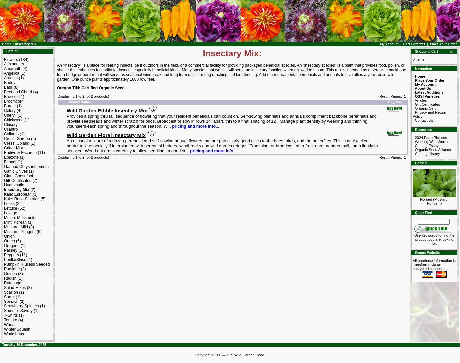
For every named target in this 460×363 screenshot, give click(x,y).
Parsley (10, 250)
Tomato (10, 320)
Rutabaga (12, 283)
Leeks (9, 203)
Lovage (10, 213)
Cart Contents (414, 44)
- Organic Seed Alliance (432, 150)
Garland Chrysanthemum (26, 166)
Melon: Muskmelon (21, 217)
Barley (9, 82)
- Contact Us (423, 120)
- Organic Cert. (425, 108)
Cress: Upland (16, 143)
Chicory (11, 124)
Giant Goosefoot (18, 176)
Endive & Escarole (20, 152)
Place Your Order (443, 44)
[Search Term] (434, 222)
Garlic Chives (16, 171)
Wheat (10, 324)
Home (7, 44)
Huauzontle (14, 185)
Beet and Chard (18, 92)
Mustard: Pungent (20, 231)
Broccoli (11, 96)
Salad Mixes (15, 287)
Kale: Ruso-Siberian (22, 199)
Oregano (12, 245)
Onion (9, 236)
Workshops (14, 334)
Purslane (12, 269)
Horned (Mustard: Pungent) (434, 199)
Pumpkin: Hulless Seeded (27, 264)
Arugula (11, 78)
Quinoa (10, 273)
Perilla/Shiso (15, 259)
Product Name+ (80, 102)
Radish (10, 278)
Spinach (11, 301)
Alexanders (14, 64)
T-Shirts (11, 315)
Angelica (11, 73)
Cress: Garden (17, 138)
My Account (389, 44)
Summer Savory (18, 310)
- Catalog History (426, 154)
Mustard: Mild (16, 227)
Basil (8, 87)
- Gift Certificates (426, 104)
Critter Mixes (15, 148)
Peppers (11, 255)
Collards (11, 134)
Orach (9, 241)
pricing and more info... (195, 126)
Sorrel (9, 297)
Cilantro (11, 129)
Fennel (10, 162)
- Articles (420, 100)
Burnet (10, 106)
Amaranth (12, 68)
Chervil (10, 115)
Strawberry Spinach (21, 306)
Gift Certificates (17, 180)
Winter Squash (17, 329)
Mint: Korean (15, 222)
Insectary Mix (25, 44)
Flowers (11, 59)
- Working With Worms (431, 142)
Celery (10, 110)
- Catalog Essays (426, 146)
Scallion (11, 292)
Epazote (11, 157)
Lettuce (10, 208)
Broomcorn (14, 101)
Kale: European (18, 194)
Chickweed (14, 120)
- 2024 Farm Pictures (430, 138)
